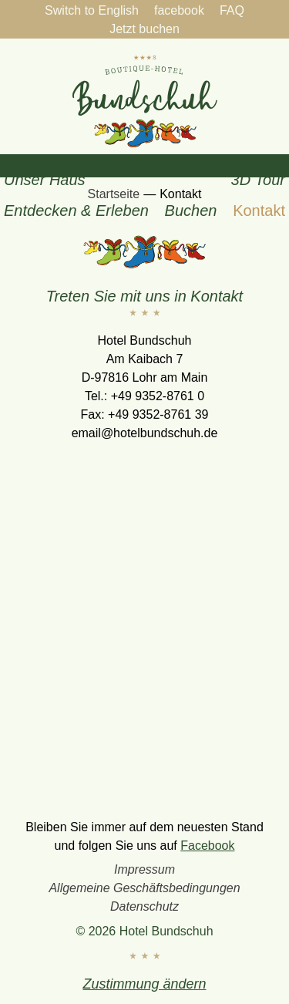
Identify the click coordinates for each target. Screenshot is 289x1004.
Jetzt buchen (144, 28)
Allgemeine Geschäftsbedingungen (144, 888)
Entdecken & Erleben (76, 210)
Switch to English (92, 10)
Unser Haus (45, 179)
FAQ (232, 10)
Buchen (191, 210)
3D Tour (258, 179)
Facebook (207, 845)
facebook (179, 10)
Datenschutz (144, 906)
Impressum (144, 869)
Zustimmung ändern (144, 984)
